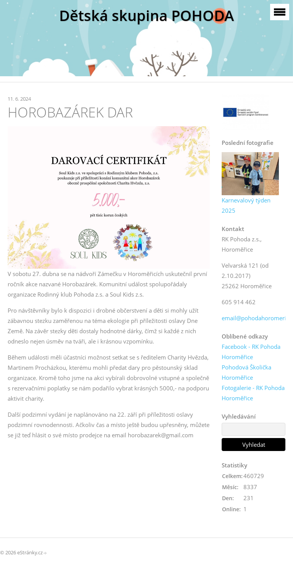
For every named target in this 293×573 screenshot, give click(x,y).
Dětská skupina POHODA (146, 15)
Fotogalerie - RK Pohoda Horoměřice (253, 393)
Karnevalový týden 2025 (246, 205)
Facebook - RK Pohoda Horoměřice (251, 352)
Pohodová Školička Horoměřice (246, 372)
